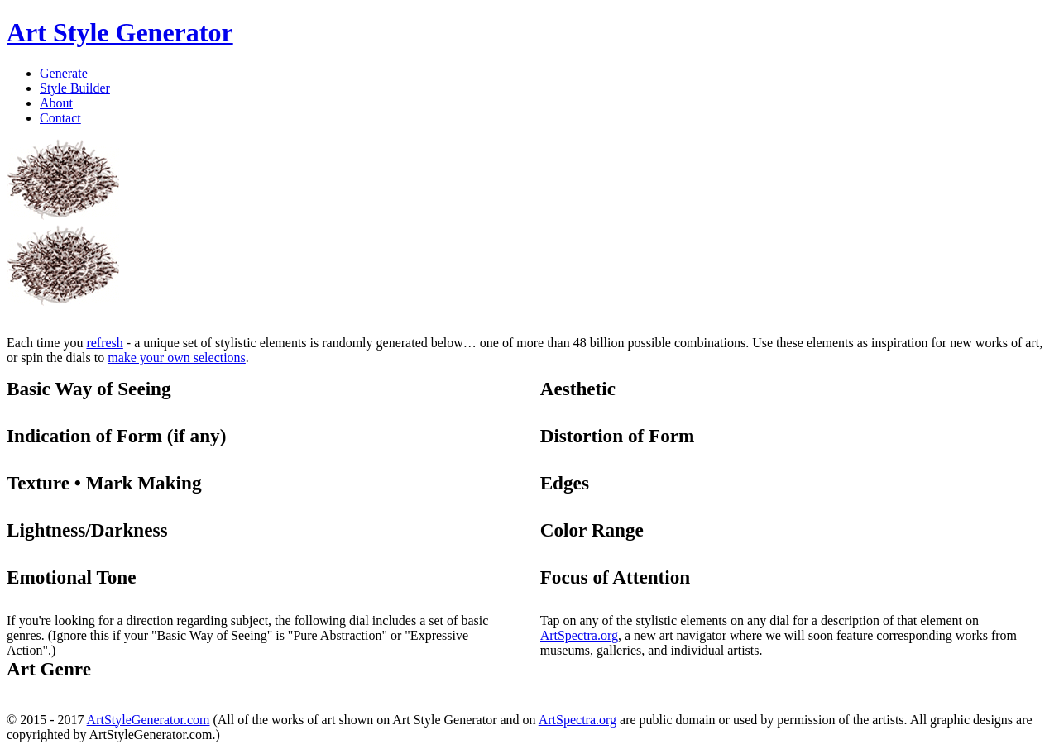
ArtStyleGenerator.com (148, 720)
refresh (104, 343)
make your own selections (177, 358)
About (56, 103)
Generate (64, 73)
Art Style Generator (120, 32)
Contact (60, 118)
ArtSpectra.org (579, 635)
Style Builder (75, 88)
